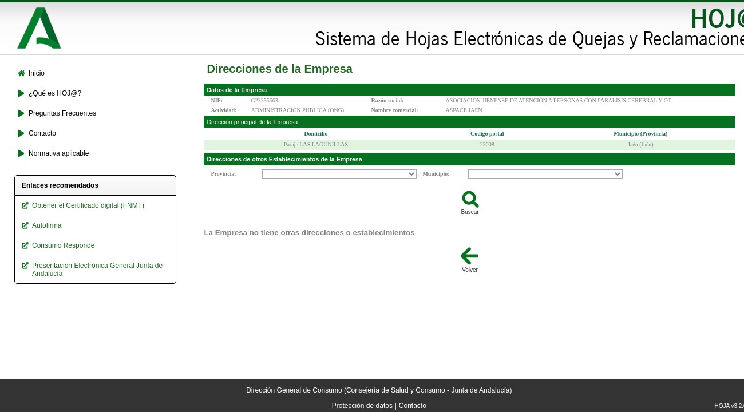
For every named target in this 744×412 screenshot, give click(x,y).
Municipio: (435, 174)
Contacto (412, 406)
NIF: (217, 100)
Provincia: (223, 174)
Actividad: (223, 110)
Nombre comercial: (394, 110)
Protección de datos (362, 406)
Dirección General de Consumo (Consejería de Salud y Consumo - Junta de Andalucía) (379, 390)
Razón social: (387, 100)
